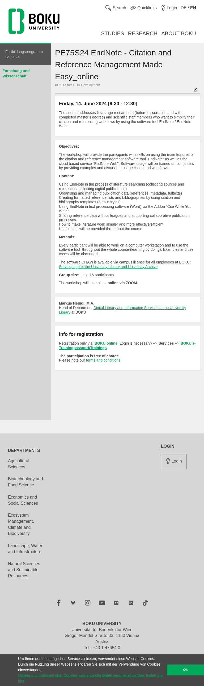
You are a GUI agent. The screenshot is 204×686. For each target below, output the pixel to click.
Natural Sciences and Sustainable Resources (24, 569)
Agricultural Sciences (18, 464)
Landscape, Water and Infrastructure (25, 548)
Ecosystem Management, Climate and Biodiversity (21, 524)
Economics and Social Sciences (23, 500)
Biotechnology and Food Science (25, 482)
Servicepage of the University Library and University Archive (108, 267)
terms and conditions (103, 360)
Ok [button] (185, 670)
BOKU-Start (63, 85)
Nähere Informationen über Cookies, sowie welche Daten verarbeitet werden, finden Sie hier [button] (90, 678)
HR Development (88, 85)
